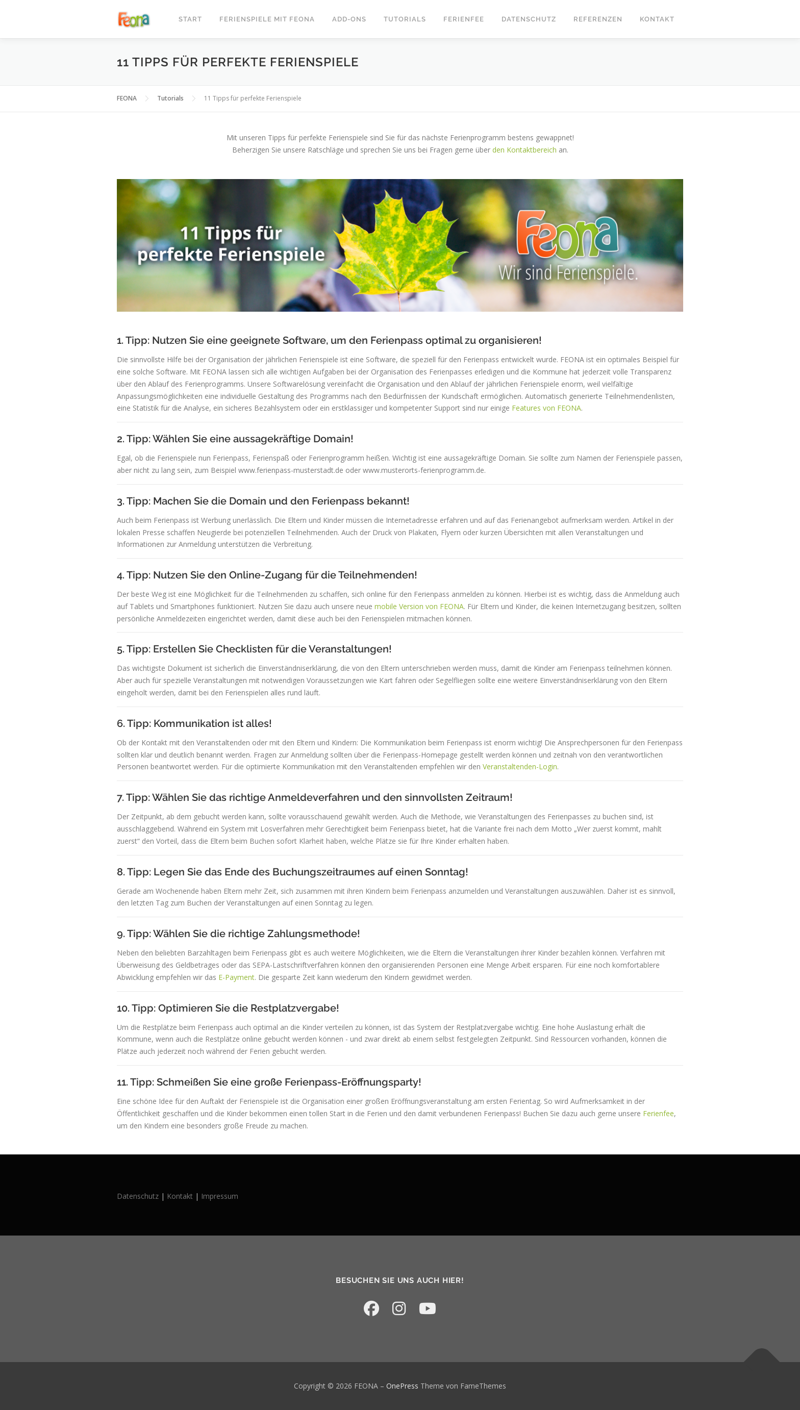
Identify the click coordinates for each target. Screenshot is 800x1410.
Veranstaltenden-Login (520, 766)
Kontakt (657, 19)
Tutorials (405, 19)
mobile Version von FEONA (419, 606)
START (190, 19)
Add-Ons (349, 19)
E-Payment (235, 977)
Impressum (219, 1196)
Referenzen (597, 19)
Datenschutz (529, 19)
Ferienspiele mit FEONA (267, 19)
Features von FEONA (546, 408)
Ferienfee (463, 19)
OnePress (402, 1386)
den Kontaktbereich (524, 150)
